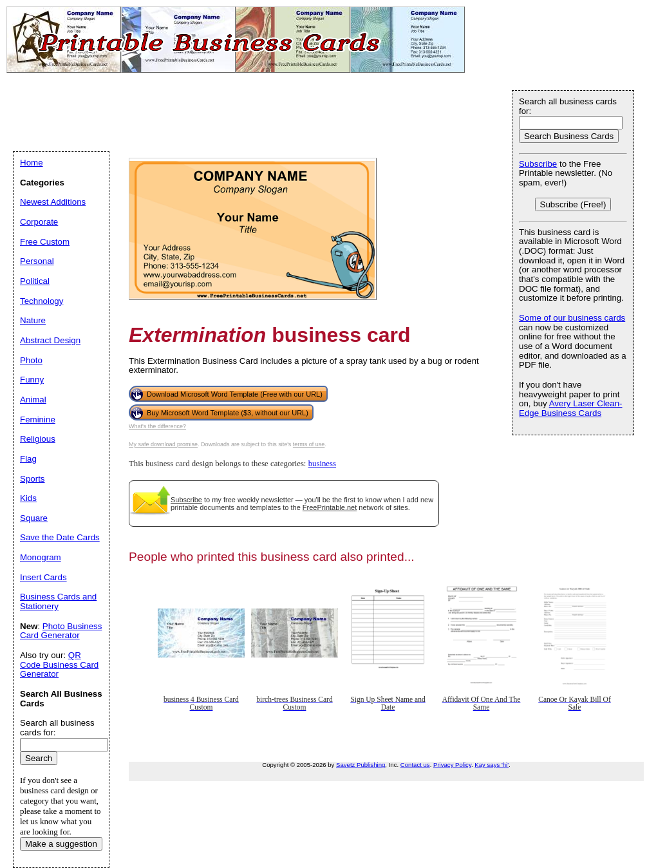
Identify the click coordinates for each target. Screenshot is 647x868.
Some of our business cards (572, 318)
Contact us (415, 764)
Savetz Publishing (360, 764)
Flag (28, 459)
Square (34, 518)
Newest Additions (53, 202)
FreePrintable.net (330, 507)
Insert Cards (43, 577)
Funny (32, 379)
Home (31, 162)
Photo (31, 360)
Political (35, 281)
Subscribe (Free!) (573, 204)
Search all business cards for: (568, 106)
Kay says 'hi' (491, 764)
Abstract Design (50, 340)
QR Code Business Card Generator (59, 664)
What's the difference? (157, 426)
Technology (41, 301)
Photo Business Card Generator (61, 631)
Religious (37, 439)
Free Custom (45, 242)
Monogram (40, 557)
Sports (32, 479)
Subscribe (186, 500)
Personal (37, 261)
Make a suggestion (61, 844)
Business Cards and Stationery (58, 601)
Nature (33, 320)
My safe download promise (163, 444)
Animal (33, 399)
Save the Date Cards (60, 537)
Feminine (37, 419)
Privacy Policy (452, 764)
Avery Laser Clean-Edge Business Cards (571, 408)
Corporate (39, 222)
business (322, 463)
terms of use (309, 444)
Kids (28, 498)
